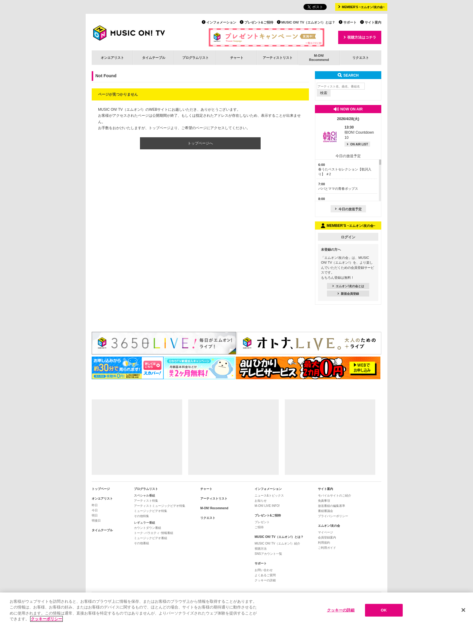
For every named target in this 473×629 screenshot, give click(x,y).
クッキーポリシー (46, 619)
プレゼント (262, 522)
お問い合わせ (264, 570)
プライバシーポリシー (333, 516)
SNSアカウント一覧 (268, 553)
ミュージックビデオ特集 (150, 511)
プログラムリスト (195, 57)
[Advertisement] (137, 437)
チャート (236, 57)
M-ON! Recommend (214, 508)
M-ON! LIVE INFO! (267, 505)
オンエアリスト (112, 57)
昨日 (95, 505)
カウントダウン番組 (147, 527)
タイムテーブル (153, 57)
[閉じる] (463, 610)
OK (384, 610)
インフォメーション (221, 22)
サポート (350, 22)
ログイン (348, 237)
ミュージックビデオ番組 (150, 538)
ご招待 (259, 527)
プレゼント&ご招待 (258, 22)
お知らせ (261, 500)
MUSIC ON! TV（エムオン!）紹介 (277, 543)
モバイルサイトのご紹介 (334, 495)
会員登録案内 (327, 537)
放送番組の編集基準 (331, 505)
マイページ (325, 532)
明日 (95, 515)
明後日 (96, 520)
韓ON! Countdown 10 (359, 132)
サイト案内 (373, 22)
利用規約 (324, 542)
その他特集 (141, 516)
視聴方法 (261, 548)
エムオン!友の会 (329, 525)
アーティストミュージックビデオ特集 (159, 505)
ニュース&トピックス (269, 495)
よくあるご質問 (265, 575)
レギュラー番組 (144, 522)
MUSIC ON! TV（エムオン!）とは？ (308, 22)
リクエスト (360, 57)
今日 (95, 510)
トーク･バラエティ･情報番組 (153, 533)
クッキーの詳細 (265, 580)
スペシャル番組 (144, 495)
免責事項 (324, 500)
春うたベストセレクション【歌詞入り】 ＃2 (344, 169)
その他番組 (141, 543)
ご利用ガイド (327, 547)
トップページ (101, 489)
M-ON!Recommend (319, 57)
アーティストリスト (278, 57)
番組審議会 (325, 511)
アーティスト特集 (146, 500)
